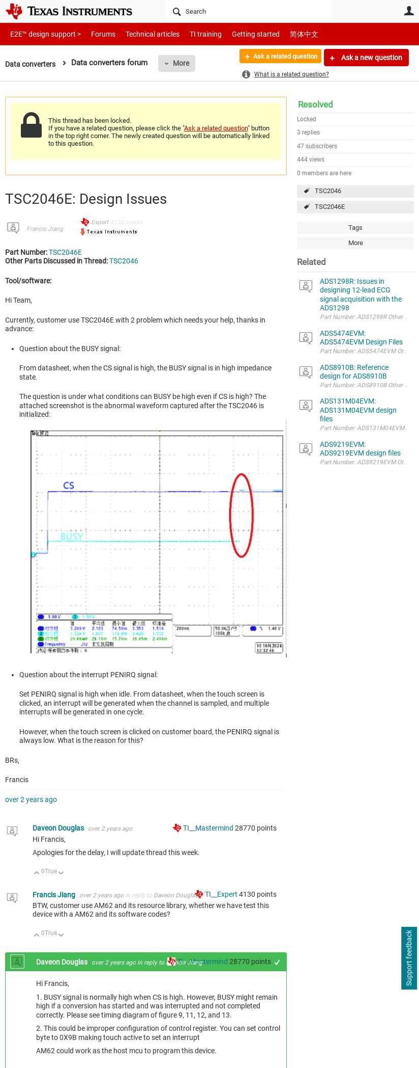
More (184, 63)
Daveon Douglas (59, 828)
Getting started (238, 34)
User (409, 11)
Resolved (315, 104)
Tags (355, 227)
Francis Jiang (44, 228)
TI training (191, 34)
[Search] (248, 11)
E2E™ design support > (42, 34)
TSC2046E (330, 206)
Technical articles (141, 34)
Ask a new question (371, 58)
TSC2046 (328, 191)
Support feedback (409, 958)
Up (37, 873)
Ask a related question (280, 58)
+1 (277, 962)
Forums (95, 34)
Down (61, 873)
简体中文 (283, 34)
